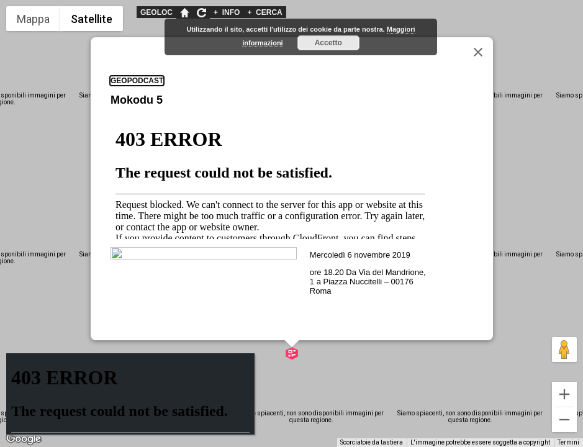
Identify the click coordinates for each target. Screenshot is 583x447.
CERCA (264, 12)
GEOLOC (156, 12)
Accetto (328, 42)
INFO (227, 12)
